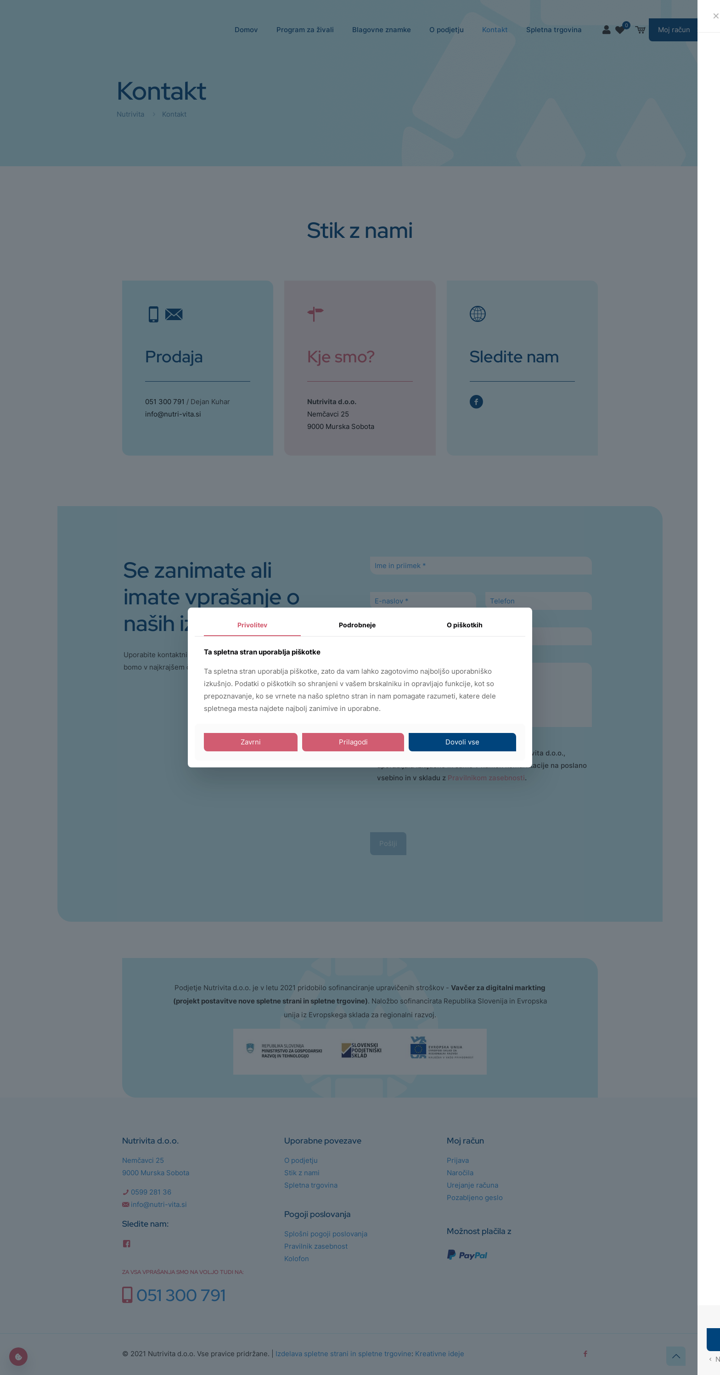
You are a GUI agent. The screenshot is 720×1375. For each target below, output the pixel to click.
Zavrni (251, 742)
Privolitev (252, 625)
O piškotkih (465, 625)
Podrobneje (357, 625)
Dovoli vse (462, 742)
